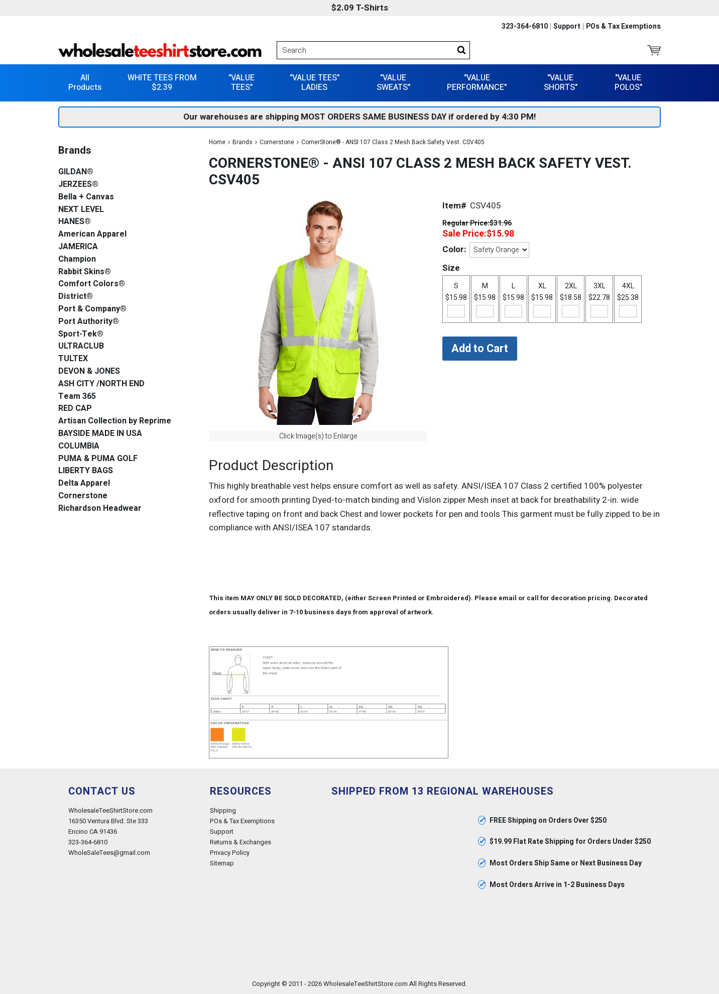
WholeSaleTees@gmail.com (109, 852)
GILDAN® (75, 172)
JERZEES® (78, 184)
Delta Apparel (84, 483)
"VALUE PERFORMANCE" (477, 82)
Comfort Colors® (91, 284)
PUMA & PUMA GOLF (98, 459)
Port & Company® (92, 309)
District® (75, 296)
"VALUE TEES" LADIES (314, 82)
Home (217, 142)
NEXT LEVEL (81, 209)
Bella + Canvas (86, 197)
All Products (84, 82)
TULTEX (73, 359)
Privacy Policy (230, 852)
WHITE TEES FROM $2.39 (162, 82)
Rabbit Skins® (84, 272)
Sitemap (222, 863)
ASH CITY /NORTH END (101, 384)
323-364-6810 (525, 26)
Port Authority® (88, 321)
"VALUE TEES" (241, 82)
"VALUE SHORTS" (560, 82)
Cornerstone (277, 142)
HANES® (74, 221)
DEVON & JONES (89, 371)
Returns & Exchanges (240, 842)
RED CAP (75, 408)
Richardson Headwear (100, 508)
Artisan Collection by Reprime (114, 421)
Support (566, 26)
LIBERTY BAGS (85, 471)
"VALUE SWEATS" (393, 82)
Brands (242, 142)
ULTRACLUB (81, 346)
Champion (77, 259)
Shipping (223, 810)
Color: (454, 249)
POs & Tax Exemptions (623, 26)
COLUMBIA (78, 446)
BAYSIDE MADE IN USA (100, 433)
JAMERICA (78, 247)
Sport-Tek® (80, 334)
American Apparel (92, 234)
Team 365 (77, 396)
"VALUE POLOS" (628, 82)
